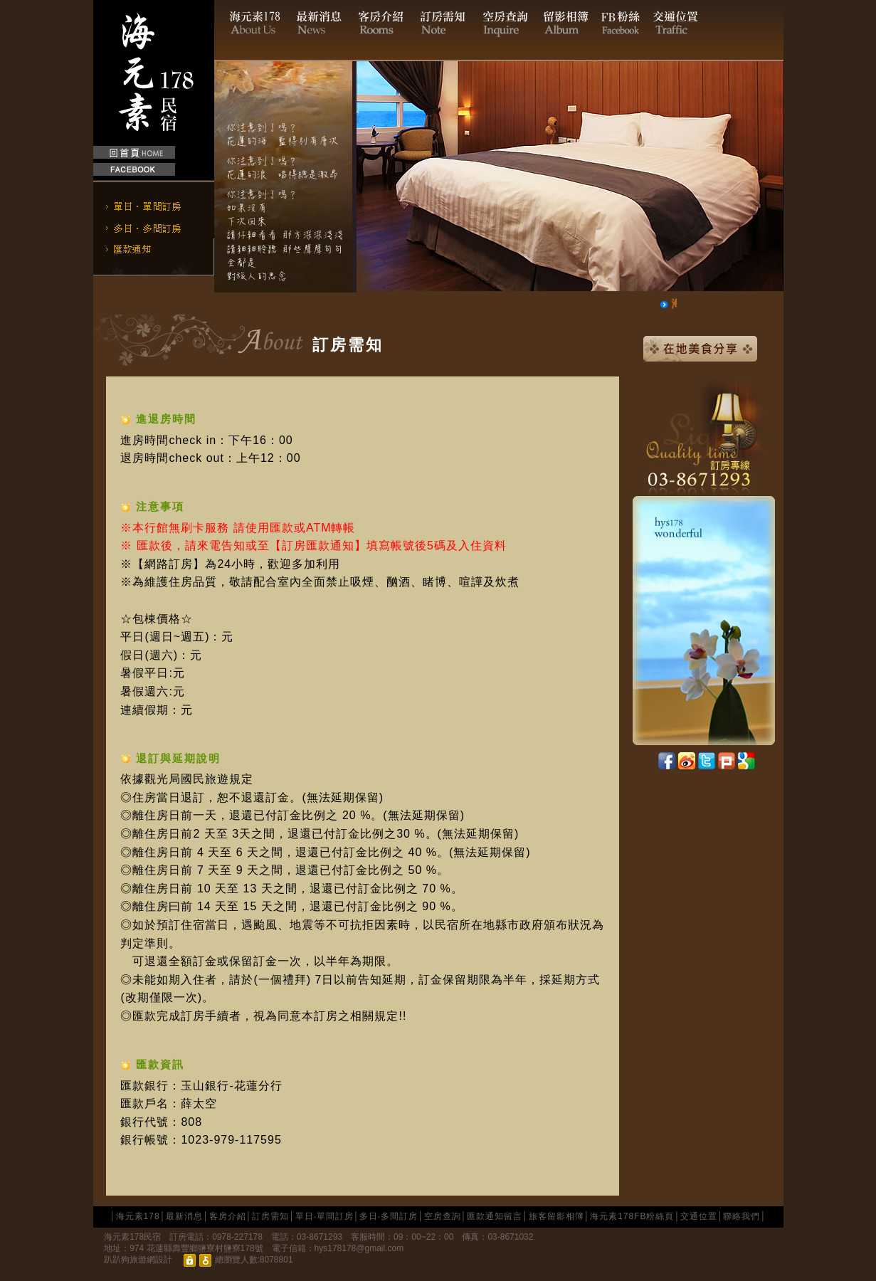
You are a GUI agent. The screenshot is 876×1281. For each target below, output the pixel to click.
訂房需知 (270, 1216)
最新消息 (184, 1216)
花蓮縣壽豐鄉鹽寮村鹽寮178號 (205, 1248)
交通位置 (698, 1216)
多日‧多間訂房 (388, 1216)
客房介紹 (227, 1216)
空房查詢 (442, 1216)
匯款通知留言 (494, 1216)
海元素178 (138, 1216)
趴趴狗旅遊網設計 (138, 1260)
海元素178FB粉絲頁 (632, 1216)
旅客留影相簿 (556, 1216)
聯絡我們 (741, 1216)
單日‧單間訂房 (324, 1216)
